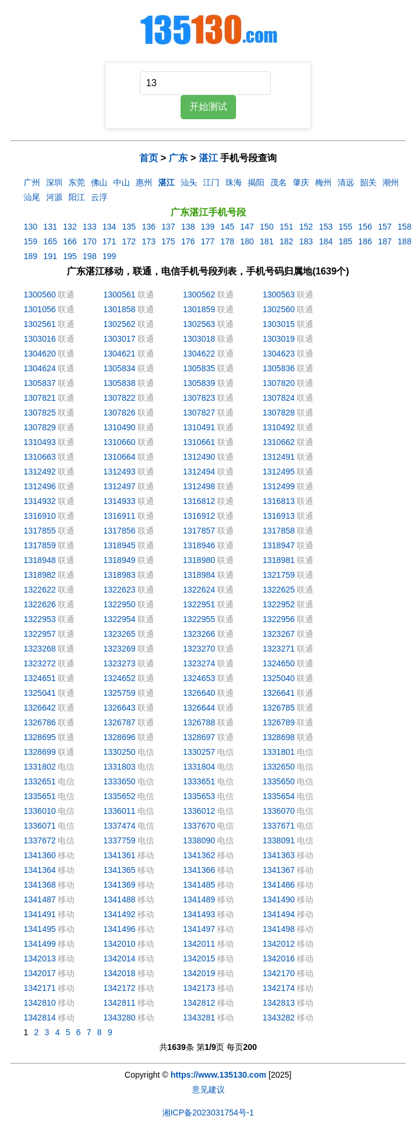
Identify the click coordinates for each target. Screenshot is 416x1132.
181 (266, 241)
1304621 (119, 353)
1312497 (119, 486)
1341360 (40, 855)
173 (148, 241)
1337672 (40, 840)
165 (50, 241)
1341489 (199, 899)
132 (70, 226)
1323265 (119, 634)
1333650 (119, 781)
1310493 (40, 442)
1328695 (40, 737)
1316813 (279, 501)
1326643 (119, 707)
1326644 (199, 707)
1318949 (119, 560)
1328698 (279, 737)
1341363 (279, 855)
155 (345, 226)
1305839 (199, 383)
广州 (32, 182)
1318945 (119, 545)
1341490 (279, 899)
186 (365, 241)
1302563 (199, 324)
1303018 (199, 338)
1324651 (40, 678)
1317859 (40, 545)
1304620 (40, 353)
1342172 (119, 988)
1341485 (199, 884)
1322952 (279, 604)
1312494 (199, 471)
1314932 (40, 501)
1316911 (119, 516)
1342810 (40, 1002)
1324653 (199, 678)
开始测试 (208, 107)
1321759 (279, 575)
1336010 (40, 811)
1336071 (40, 825)
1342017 (40, 973)
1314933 (119, 501)
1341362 (199, 855)
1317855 (40, 530)
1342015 (199, 958)
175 (168, 241)
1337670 (199, 825)
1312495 (279, 471)
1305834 (119, 368)
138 (188, 226)
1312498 (199, 486)
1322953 (40, 619)
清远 (346, 182)
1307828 (279, 412)
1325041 (40, 693)
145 (227, 226)
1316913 (279, 516)
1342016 (279, 958)
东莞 (76, 182)
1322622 (40, 589)
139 (207, 226)
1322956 (279, 619)
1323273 (119, 663)
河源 (54, 197)
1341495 (40, 929)
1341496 (119, 929)
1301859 (199, 309)
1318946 (199, 545)
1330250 (119, 752)
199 (109, 256)
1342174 (279, 988)
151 (286, 226)
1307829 (40, 427)
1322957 (40, 634)
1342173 (199, 988)
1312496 (40, 486)
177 (207, 241)
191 (50, 256)
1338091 (279, 840)
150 (266, 226)
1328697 (199, 737)
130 (30, 226)
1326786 (40, 722)
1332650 (279, 766)
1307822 (119, 398)
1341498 (279, 929)
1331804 (199, 766)
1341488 (119, 899)
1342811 (119, 1002)
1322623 (119, 589)
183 (306, 241)
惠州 (144, 182)
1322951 (199, 604)
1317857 (199, 530)
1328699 (40, 752)
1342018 (119, 973)
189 (30, 256)
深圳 (54, 182)
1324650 (279, 663)
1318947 (279, 545)
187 (384, 241)
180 (247, 241)
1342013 (40, 958)
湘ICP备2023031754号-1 (208, 1112)
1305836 (279, 368)
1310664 (119, 457)
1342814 (40, 1017)
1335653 (199, 796)
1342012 (279, 943)
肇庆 (301, 182)
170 (89, 241)
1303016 (40, 338)
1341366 (199, 870)
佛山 (99, 182)
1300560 (40, 294)
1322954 (119, 619)
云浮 (99, 197)
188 (404, 241)
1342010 (119, 943)
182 (286, 241)
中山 (121, 182)
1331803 (119, 766)
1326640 (199, 693)
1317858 (279, 530)
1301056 (40, 309)
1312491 (279, 457)
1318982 (40, 575)
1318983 (119, 575)
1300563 (279, 294)
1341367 (279, 870)
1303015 (279, 324)
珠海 (233, 182)
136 (148, 226)
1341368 (40, 884)
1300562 (199, 294)
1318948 (40, 560)
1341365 (119, 870)
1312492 (40, 471)
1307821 (40, 398)
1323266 (199, 634)
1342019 (199, 973)
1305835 (199, 368)
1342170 (279, 973)
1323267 (279, 634)
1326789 (279, 722)
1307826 (119, 412)
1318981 (279, 560)
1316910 (40, 516)
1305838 (119, 383)
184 (325, 241)
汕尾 (32, 197)
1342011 (199, 943)
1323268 (40, 648)
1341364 (40, 870)
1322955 (199, 619)
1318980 (199, 560)
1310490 (119, 427)
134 (109, 226)
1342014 (119, 958)
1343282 (279, 1017)
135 (129, 226)
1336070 (279, 811)
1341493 (199, 914)
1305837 (40, 383)
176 (188, 241)
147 (247, 226)
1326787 (119, 722)
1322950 (119, 604)
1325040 (279, 678)
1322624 (199, 589)
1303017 (119, 338)
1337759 (119, 840)
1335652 (119, 796)
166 (70, 241)
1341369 (119, 884)
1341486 (279, 884)
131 (50, 226)
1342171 (40, 988)
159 (30, 241)
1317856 (119, 530)
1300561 (119, 294)
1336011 (119, 811)
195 (70, 256)
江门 (211, 182)
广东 (178, 157)
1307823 (199, 398)
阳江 (76, 197)
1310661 (199, 442)
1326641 (279, 693)
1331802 (40, 766)
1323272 (40, 663)
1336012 (199, 811)
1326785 (279, 707)
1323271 (279, 648)
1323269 (119, 648)
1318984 (199, 575)
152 (306, 226)
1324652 (119, 678)
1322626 (40, 604)
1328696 (119, 737)
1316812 (199, 501)
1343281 (199, 1017)
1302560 (279, 309)
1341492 (119, 914)
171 (109, 241)
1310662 (279, 442)
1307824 (279, 398)
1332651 (40, 781)
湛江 (208, 157)
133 (89, 226)
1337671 (279, 825)
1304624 (40, 368)
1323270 (199, 648)
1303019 (279, 338)
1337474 (119, 825)
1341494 (279, 914)
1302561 (40, 324)
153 (325, 226)
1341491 (40, 914)
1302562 (119, 324)
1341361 (119, 855)
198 (89, 256)
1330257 (199, 752)
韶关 (368, 182)
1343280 (119, 1017)
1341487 (40, 899)
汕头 (189, 182)
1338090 (199, 840)
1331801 (279, 752)
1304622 (199, 353)
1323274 (199, 663)
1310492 (279, 427)
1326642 (40, 707)
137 (168, 226)
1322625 (279, 589)
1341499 (40, 943)
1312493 (119, 471)
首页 (148, 157)
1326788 (199, 722)
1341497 (199, 929)
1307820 (279, 383)
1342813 (279, 1002)
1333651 (199, 781)
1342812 (199, 1002)
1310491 (199, 427)
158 (404, 226)
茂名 (278, 182)
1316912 (199, 516)
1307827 (199, 412)
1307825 (40, 412)
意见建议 (208, 1089)
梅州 (323, 182)
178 (227, 241)
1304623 (279, 353)
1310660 (119, 442)
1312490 (199, 457)
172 (129, 241)
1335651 (40, 796)
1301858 (119, 309)
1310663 (40, 457)
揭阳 (256, 182)
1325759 (119, 693)
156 (365, 226)
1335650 (279, 781)
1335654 (279, 796)
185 (345, 241)
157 (384, 226)
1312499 (279, 486)
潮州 (390, 182)
